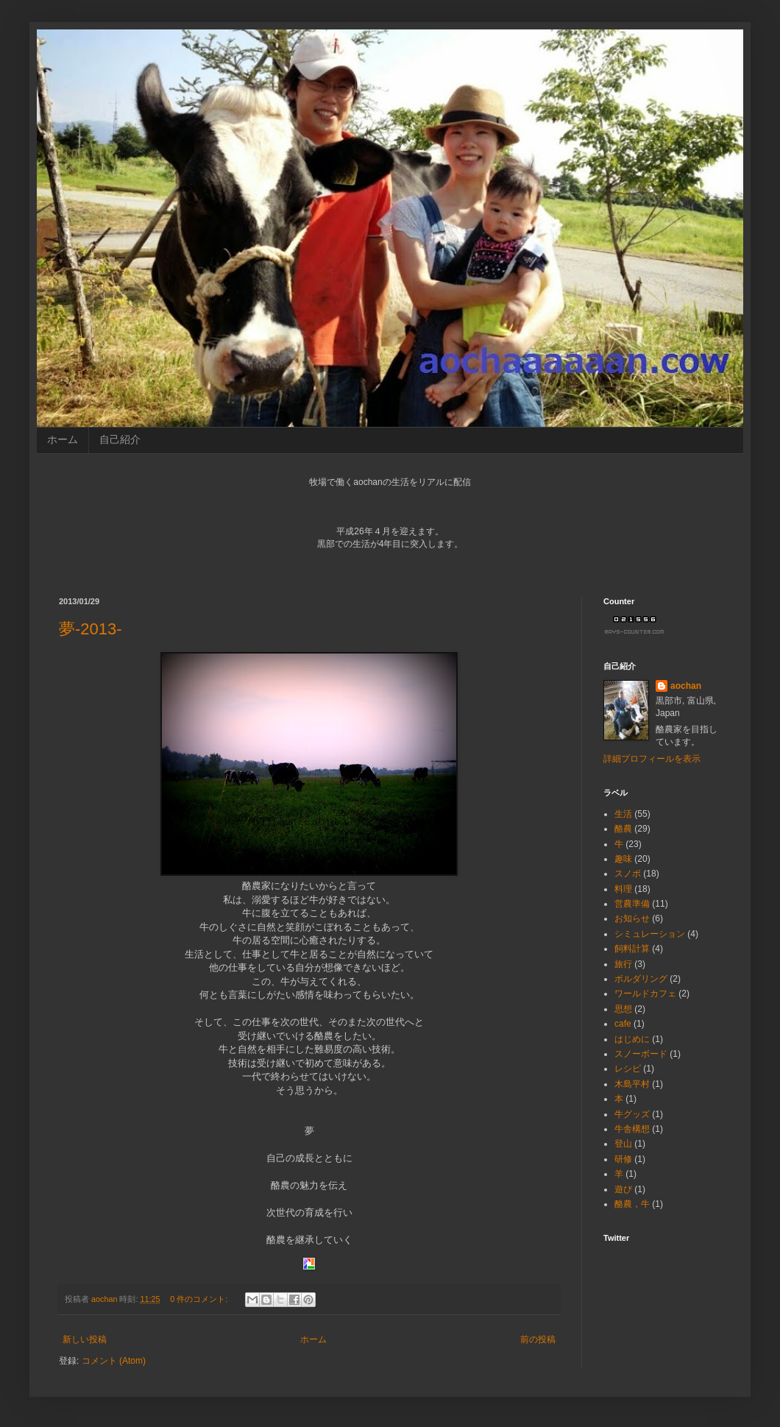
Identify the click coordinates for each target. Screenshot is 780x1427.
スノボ (627, 873)
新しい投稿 (85, 1339)
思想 (623, 1009)
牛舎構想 (632, 1129)
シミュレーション (649, 934)
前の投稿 (538, 1339)
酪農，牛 (632, 1204)
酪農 (623, 829)
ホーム (62, 439)
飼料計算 (632, 948)
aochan (685, 686)
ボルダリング (640, 979)
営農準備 (632, 904)
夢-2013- (90, 629)
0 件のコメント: (200, 1299)
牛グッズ (632, 1114)
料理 (623, 889)
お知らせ (632, 918)
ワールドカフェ (645, 993)
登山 (623, 1144)
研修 (623, 1159)
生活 (623, 814)
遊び (623, 1189)
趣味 (623, 859)
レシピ (627, 1068)
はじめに (632, 1039)
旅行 (623, 964)
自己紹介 (120, 439)
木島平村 (632, 1084)
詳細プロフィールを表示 (652, 759)
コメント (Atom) (114, 1361)
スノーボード (640, 1054)
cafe (622, 1024)
